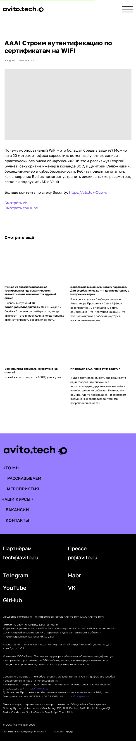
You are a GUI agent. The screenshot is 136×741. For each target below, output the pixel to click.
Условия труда (63, 731)
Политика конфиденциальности (24, 731)
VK (72, 587)
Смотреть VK (16, 202)
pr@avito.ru (83, 557)
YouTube (14, 587)
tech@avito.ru (20, 557)
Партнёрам (17, 548)
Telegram (15, 575)
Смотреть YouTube (21, 208)
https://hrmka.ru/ (37, 688)
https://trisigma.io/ (77, 696)
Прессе (77, 548)
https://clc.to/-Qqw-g (88, 192)
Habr (74, 575)
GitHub (12, 600)
